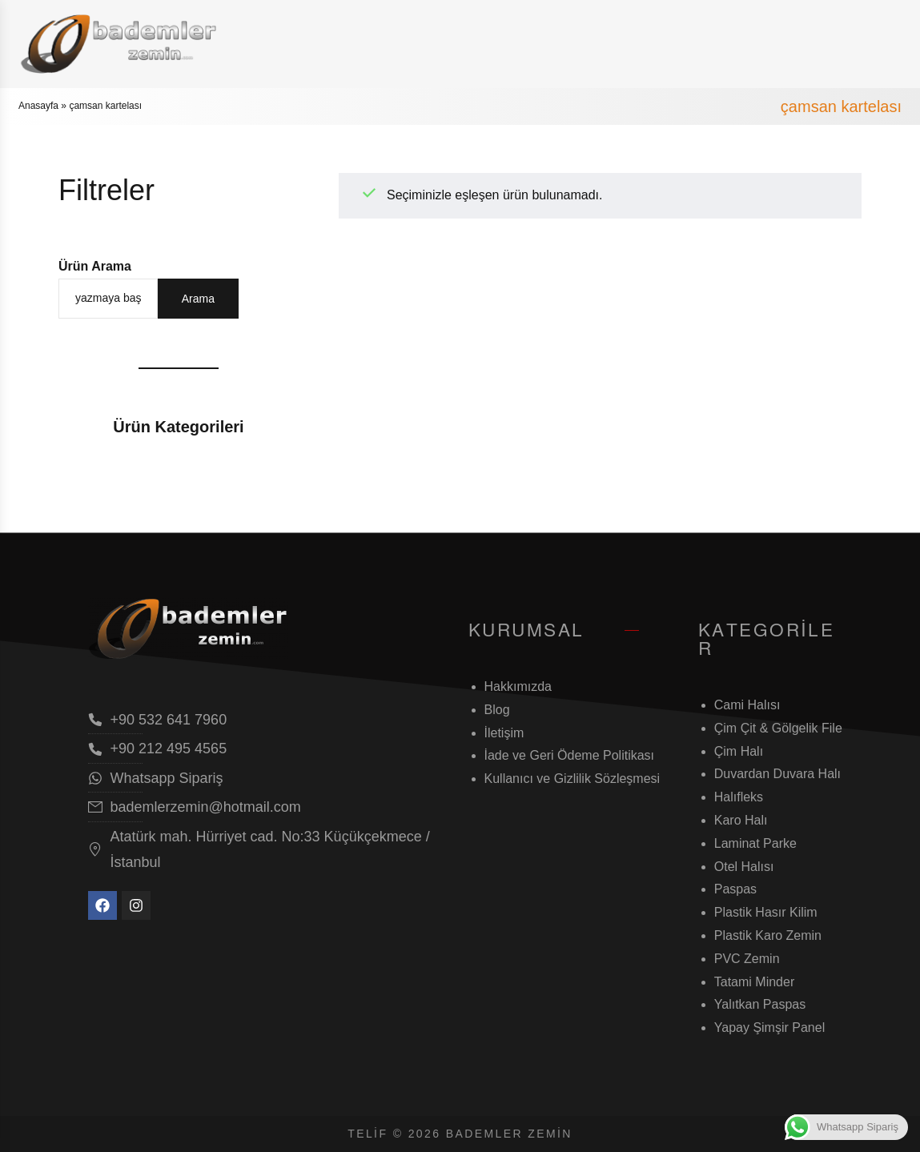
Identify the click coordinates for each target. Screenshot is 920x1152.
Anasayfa (38, 105)
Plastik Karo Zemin (768, 935)
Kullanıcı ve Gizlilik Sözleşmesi (572, 778)
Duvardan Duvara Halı (777, 774)
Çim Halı (738, 751)
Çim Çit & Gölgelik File (778, 728)
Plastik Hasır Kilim (766, 912)
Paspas (735, 889)
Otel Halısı (744, 866)
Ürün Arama (94, 266)
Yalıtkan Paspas (760, 1004)
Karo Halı (741, 820)
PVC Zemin (747, 958)
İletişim (504, 733)
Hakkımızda (518, 686)
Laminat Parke (755, 843)
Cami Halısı (747, 705)
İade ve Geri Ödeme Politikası (569, 755)
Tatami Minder (754, 982)
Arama (198, 298)
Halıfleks (738, 797)
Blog (497, 709)
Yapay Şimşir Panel (769, 1027)
